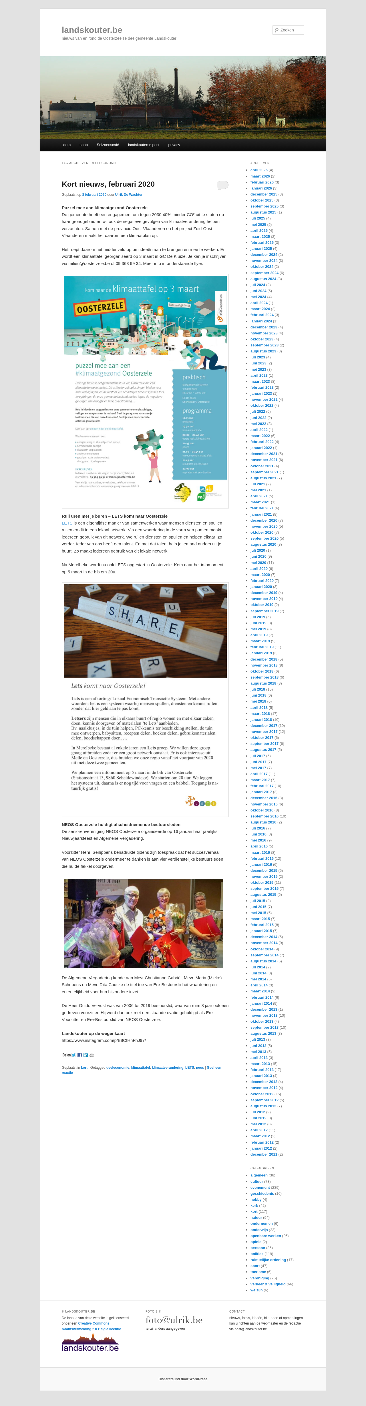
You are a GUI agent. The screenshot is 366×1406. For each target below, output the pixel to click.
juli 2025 (257, 218)
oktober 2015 (261, 882)
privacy (174, 145)
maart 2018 (260, 713)
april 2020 (259, 569)
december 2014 (263, 937)
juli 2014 (257, 967)
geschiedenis (262, 1193)
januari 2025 (261, 248)
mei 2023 (258, 369)
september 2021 (264, 472)
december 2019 (263, 593)
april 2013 (259, 1058)
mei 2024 (258, 297)
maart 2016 (260, 852)
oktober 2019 (261, 605)
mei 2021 (258, 490)
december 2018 (263, 659)
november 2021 (264, 460)
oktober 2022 (261, 405)
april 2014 (259, 985)
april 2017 (259, 774)
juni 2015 (258, 907)
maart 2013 (260, 1064)
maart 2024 (260, 309)
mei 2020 (258, 563)
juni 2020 (258, 556)
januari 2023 (261, 393)
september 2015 (264, 888)
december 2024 (263, 254)
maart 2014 (260, 991)
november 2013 (264, 1015)
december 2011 (263, 1154)
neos (200, 1068)
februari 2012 (262, 1142)
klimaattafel (140, 1068)
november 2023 (264, 333)
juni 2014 (258, 973)
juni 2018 (258, 695)
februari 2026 (262, 182)
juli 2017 (257, 756)
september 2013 (264, 1027)
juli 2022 (257, 411)
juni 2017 (258, 762)
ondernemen (261, 1223)
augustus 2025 (263, 212)
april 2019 (259, 635)
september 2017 (264, 743)
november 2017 (264, 731)
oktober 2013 (261, 1021)
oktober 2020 (261, 532)
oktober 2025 (261, 200)
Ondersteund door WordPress (182, 1379)
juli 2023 (257, 357)
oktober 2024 (261, 266)
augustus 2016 (263, 822)
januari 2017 (261, 792)
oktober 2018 (261, 671)
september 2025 (264, 206)
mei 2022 (258, 424)
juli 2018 (257, 689)
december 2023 (263, 327)
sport (255, 1266)
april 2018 (259, 707)
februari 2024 (262, 315)
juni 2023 (258, 363)
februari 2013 (262, 1070)
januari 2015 (261, 931)
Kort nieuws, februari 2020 (108, 184)
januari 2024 (261, 321)
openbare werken (265, 1236)
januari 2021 (261, 514)
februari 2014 (262, 997)
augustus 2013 (263, 1033)
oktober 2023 (261, 339)
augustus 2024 (263, 279)
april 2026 (259, 170)
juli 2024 (257, 285)
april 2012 (259, 1130)
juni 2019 (258, 623)
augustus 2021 (263, 478)
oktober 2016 (261, 810)
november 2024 (264, 260)
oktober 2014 (261, 949)
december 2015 (263, 870)
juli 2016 (257, 828)
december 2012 (263, 1082)
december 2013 (263, 1009)
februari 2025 (262, 242)
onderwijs (259, 1230)
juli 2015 (257, 901)
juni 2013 (258, 1046)
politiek (257, 1254)
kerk (254, 1205)
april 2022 (259, 430)
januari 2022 (261, 448)
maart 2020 (260, 575)
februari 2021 (262, 508)
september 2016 (264, 816)
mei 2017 (258, 768)
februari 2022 (262, 442)
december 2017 (263, 725)
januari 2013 (261, 1076)
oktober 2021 (261, 466)
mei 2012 (258, 1124)
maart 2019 (260, 641)
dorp (67, 145)
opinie (255, 1242)
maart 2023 (260, 381)
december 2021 (263, 454)
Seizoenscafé (108, 145)
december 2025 (263, 194)
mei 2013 (258, 1052)
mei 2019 (258, 629)
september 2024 (264, 273)
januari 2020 (261, 587)
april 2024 (259, 303)
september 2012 (264, 1100)
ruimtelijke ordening (268, 1260)
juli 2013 (257, 1039)
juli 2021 (257, 484)
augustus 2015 (263, 894)
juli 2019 (257, 617)
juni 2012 (258, 1118)
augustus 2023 (263, 351)
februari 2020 (262, 581)
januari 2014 (261, 1003)
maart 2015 (260, 919)
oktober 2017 (261, 737)
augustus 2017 (263, 749)
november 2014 (264, 943)
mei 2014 (258, 979)
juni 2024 (258, 291)
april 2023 (259, 375)
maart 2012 (260, 1136)
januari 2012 (261, 1148)
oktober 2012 (261, 1094)
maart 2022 (260, 436)
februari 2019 (262, 647)
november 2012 (264, 1088)
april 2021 (259, 496)
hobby (256, 1199)
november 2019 (264, 599)
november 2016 (264, 804)
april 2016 (259, 846)
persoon (257, 1248)
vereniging (259, 1278)
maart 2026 (260, 176)
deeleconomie (117, 1068)
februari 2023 (262, 387)
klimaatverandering (167, 1068)
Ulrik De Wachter (129, 195)
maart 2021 (260, 502)
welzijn (256, 1290)
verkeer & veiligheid (268, 1284)
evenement (260, 1187)
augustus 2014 (263, 961)
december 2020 (263, 520)
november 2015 (264, 876)
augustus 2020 (263, 544)
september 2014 (264, 955)
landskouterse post (143, 145)
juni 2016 (258, 834)
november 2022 (264, 399)
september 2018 (264, 677)
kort (84, 1068)
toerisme (258, 1272)
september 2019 (264, 611)
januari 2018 (261, 719)
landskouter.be (92, 30)
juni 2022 (258, 418)
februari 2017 (262, 786)
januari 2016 (261, 864)
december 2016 (263, 798)
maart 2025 (260, 236)
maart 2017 (260, 780)
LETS (67, 522)
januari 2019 (261, 653)
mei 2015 (258, 913)
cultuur (256, 1181)
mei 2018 (258, 701)
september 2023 (264, 345)
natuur (256, 1217)
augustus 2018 (263, 683)
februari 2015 (262, 925)
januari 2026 (261, 188)
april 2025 (259, 230)
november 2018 (264, 665)
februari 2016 (262, 858)
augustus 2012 (263, 1106)
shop (84, 145)
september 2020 (264, 538)
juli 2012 (257, 1112)
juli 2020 (257, 550)
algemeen (259, 1175)
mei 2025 (258, 224)
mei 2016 (258, 840)
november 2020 (264, 526)
